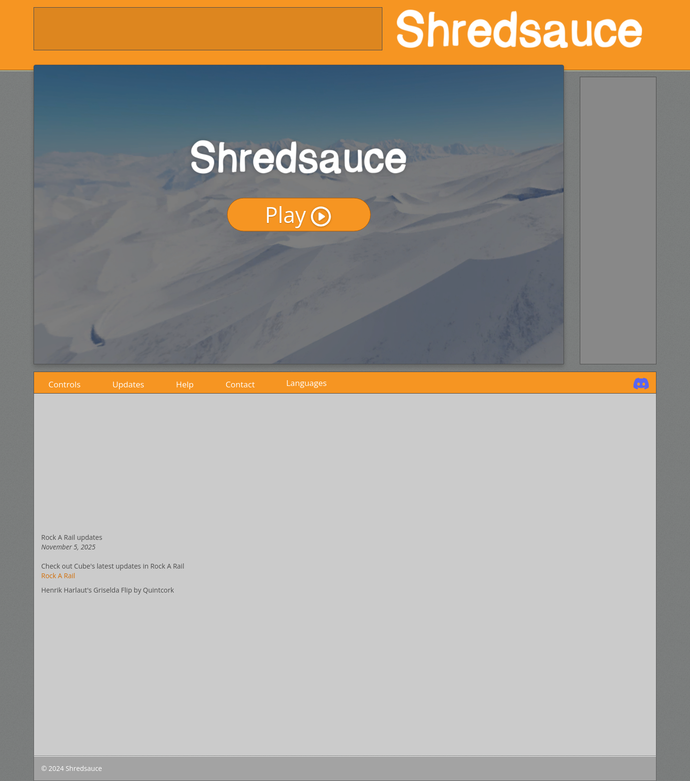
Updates (128, 382)
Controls (64, 382)
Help (185, 382)
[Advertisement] (208, 29)
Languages (306, 382)
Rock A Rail (58, 575)
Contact (240, 382)
